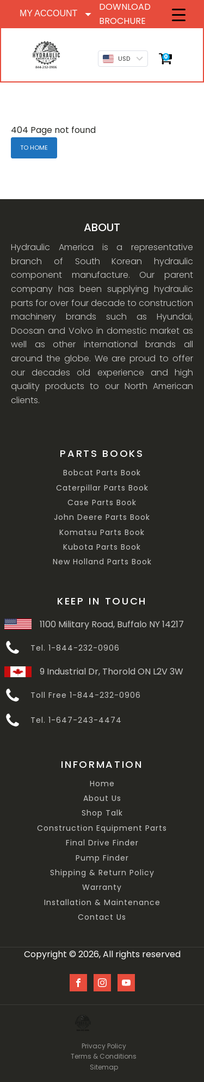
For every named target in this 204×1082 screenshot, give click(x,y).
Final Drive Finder (102, 843)
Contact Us (102, 917)
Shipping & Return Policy (102, 873)
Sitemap (104, 1067)
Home (102, 784)
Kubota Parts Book (102, 547)
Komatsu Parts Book (102, 533)
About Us (102, 798)
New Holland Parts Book (102, 562)
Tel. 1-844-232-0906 (75, 648)
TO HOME (34, 147)
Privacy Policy (104, 1046)
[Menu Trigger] (179, 15)
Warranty (102, 887)
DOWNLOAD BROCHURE (125, 14)
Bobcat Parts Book (102, 473)
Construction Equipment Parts (102, 828)
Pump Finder (102, 858)
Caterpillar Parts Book (102, 488)
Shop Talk (102, 813)
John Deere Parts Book (102, 517)
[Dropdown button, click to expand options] (55, 13)
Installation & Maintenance (102, 903)
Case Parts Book (102, 503)
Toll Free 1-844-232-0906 (85, 695)
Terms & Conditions (104, 1056)
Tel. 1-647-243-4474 (76, 720)
